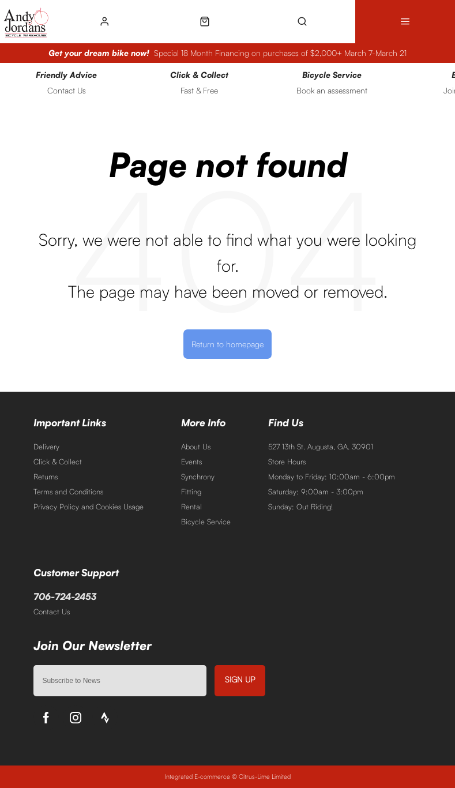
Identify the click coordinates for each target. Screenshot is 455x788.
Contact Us (51, 611)
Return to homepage (227, 344)
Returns (45, 476)
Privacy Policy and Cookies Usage (88, 506)
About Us (195, 446)
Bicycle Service (206, 521)
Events (191, 461)
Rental (191, 506)
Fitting (191, 491)
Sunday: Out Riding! (300, 506)
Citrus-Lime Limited (265, 776)
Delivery (46, 446)
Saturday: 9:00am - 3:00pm (315, 491)
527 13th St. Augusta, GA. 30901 (320, 446)
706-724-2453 (64, 596)
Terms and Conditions (68, 491)
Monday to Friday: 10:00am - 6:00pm (331, 476)
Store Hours (287, 461)
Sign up (240, 679)
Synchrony (198, 476)
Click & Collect (57, 461)
